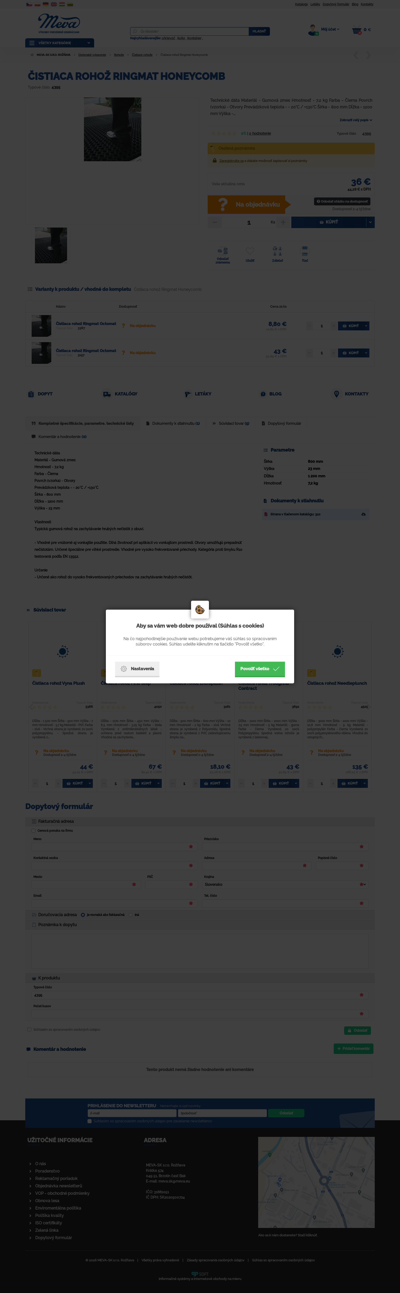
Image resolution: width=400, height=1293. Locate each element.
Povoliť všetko (260, 669)
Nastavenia (137, 669)
